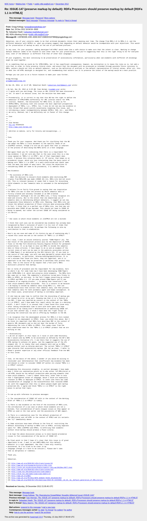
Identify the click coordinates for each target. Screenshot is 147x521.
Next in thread (71, 20)
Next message (32, 20)
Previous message (47, 20)
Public (30, 4)
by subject (59, 510)
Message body (28, 18)
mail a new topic (48, 507)
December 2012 (62, 4)
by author (68, 510)
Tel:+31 (12, 125)
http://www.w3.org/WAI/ (21, 476)
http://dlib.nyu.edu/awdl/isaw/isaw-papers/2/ (31, 474)
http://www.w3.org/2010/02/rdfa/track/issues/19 (32, 463)
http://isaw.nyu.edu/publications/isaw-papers (31, 472)
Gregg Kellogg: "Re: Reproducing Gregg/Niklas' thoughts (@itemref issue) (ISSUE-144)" (59, 495)
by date (41, 510)
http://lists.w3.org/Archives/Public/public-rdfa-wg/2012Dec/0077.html (41, 468)
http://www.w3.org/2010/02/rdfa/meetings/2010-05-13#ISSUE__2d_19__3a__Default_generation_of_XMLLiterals (57, 480)
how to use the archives (24, 512)
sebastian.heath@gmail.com (35, 32)
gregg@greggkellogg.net (35, 27)
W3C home (9, 4)
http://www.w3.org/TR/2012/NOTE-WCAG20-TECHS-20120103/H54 (36, 478)
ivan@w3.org (54, 89)
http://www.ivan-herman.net (20, 127)
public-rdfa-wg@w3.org (44, 4)
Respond (39, 18)
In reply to (60, 20)
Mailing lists (20, 4)
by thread (49, 510)
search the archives (43, 512)
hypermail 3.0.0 (36, 517)
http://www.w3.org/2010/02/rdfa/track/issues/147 (32, 470)
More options (49, 18)
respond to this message (31, 507)
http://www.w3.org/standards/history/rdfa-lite (31, 465)
